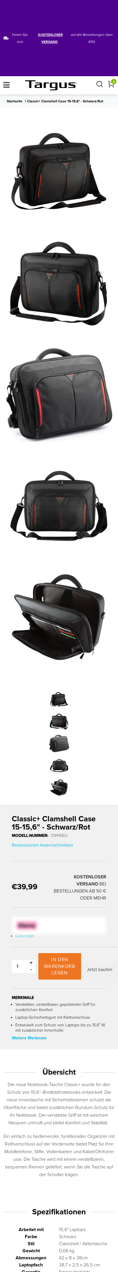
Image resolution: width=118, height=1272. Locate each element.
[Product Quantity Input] (22, 966)
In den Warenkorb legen (60, 966)
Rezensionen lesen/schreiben (42, 845)
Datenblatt (24, 935)
